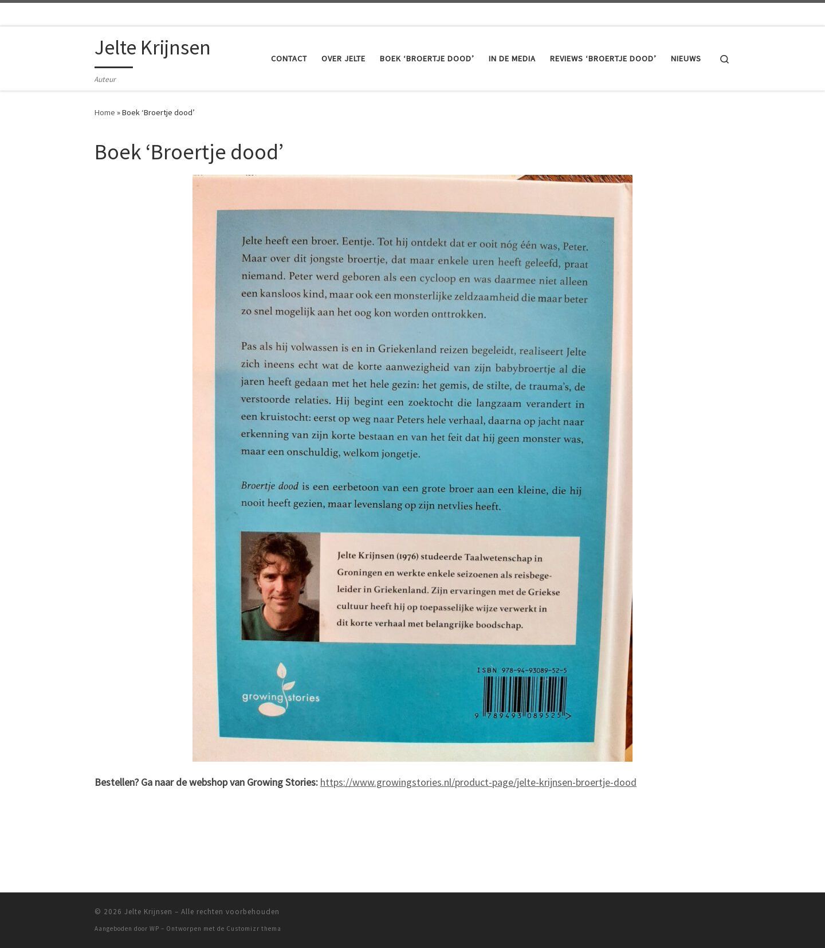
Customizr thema (253, 929)
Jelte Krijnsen (148, 911)
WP (154, 929)
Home (105, 112)
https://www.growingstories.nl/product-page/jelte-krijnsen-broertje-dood (478, 782)
